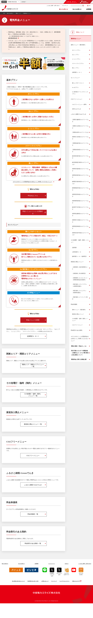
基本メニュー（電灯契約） (79, 309)
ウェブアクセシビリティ (64, 595)
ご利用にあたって (44, 595)
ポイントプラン (76, 50)
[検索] (83, 5)
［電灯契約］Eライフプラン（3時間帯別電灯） (79, 285)
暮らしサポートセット (78, 83)
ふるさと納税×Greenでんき (78, 114)
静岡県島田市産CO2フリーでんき (80, 189)
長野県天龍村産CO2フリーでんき (80, 169)
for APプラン (75, 87)
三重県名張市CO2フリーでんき (80, 132)
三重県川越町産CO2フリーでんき (80, 120)
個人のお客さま (63, 9)
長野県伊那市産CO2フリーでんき (80, 176)
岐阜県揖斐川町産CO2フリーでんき (80, 163)
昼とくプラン (75, 68)
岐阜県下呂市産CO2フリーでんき (80, 208)
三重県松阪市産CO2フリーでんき (80, 144)
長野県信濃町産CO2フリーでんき (80, 214)
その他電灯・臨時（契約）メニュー (80, 241)
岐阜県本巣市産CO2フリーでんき (80, 157)
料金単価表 (74, 304)
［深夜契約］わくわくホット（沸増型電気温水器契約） (79, 279)
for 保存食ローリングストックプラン (80, 92)
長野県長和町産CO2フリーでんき (80, 227)
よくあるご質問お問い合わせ (84, 578)
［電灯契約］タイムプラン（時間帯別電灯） (79, 291)
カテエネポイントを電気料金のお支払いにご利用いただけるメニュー (32, 187)
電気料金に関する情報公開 (78, 363)
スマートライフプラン (78, 63)
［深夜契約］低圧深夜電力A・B (80, 268)
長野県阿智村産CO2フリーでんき (80, 201)
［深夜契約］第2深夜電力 (79, 273)
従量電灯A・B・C (77, 72)
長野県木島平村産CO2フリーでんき (80, 233)
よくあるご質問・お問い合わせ (53, 5)
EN (88, 5)
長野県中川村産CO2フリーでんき (80, 221)
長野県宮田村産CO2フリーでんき (80, 195)
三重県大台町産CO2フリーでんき (80, 127)
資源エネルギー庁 (76, 595)
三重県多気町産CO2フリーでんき (80, 150)
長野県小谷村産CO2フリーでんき (80, 137)
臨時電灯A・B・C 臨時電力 (79, 256)
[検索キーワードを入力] (77, 6)
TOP (4, 13)
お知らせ (66, 578)
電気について (18, 13)
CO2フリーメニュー (76, 99)
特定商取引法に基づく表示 (33, 595)
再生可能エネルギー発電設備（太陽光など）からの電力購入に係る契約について (80, 355)
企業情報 (88, 9)
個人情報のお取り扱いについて (18, 595)
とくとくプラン (76, 59)
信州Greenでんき (76, 109)
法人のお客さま (77, 9)
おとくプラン (75, 54)
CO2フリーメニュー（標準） (79, 104)
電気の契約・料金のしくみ (78, 347)
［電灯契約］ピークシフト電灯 (79, 298)
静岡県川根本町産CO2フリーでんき (80, 182)
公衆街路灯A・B (76, 252)
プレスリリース (51, 578)
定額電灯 (74, 247)
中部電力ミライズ (10, 8)
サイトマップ (65, 5)
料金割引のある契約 (76, 330)
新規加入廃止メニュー (77, 261)
